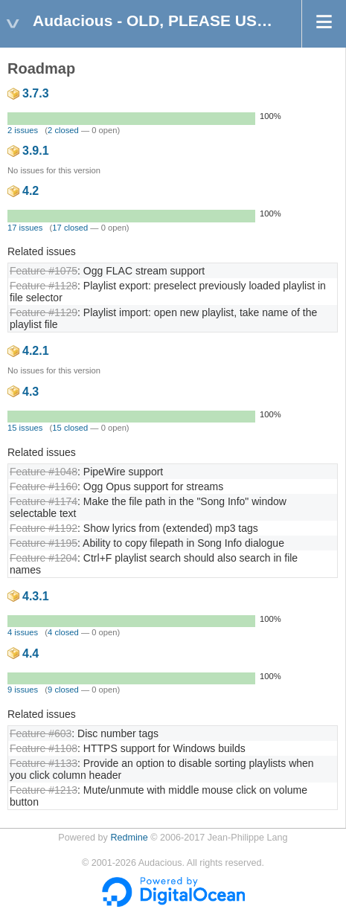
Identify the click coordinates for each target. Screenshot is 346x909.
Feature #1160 (43, 486)
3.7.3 (35, 93)
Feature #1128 (43, 286)
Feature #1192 (43, 528)
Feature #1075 (43, 271)
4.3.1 (35, 596)
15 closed (70, 427)
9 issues (22, 689)
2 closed (63, 130)
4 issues (22, 632)
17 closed (70, 227)
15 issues (24, 427)
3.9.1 (35, 150)
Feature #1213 (43, 790)
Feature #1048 (43, 472)
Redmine (128, 837)
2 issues (22, 130)
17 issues (24, 227)
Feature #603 (40, 733)
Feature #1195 (43, 543)
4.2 (30, 190)
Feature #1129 (43, 312)
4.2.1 (35, 350)
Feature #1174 (43, 501)
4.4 (30, 653)
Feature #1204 (43, 558)
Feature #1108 (43, 748)
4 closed (63, 632)
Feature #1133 (43, 763)
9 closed (63, 689)
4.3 (30, 391)
